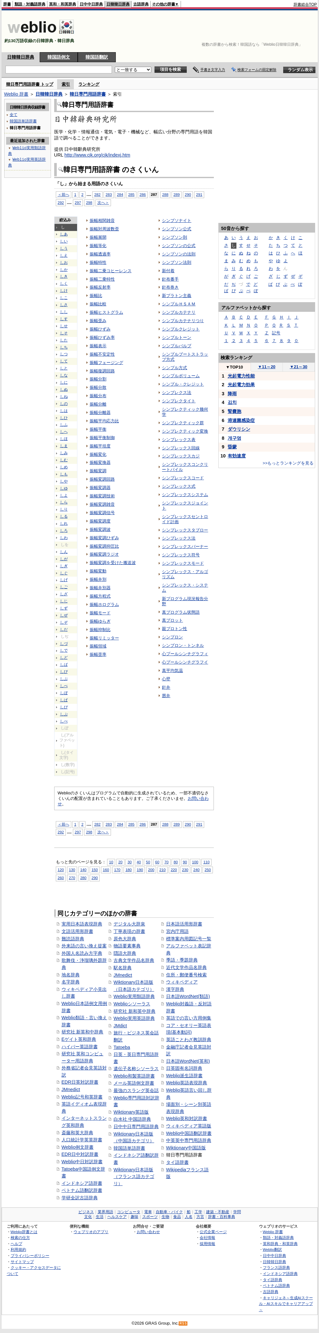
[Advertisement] (297, 31)
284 (120, 824)
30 (129, 862)
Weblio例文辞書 (78, 1147)
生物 (165, 1217)
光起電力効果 (241, 384)
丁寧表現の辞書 (129, 931)
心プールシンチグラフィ (185, 653)
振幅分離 (98, 404)
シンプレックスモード (183, 563)
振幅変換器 (100, 462)
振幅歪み (98, 320)
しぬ (64, 389)
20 (120, 862)
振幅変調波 (100, 529)
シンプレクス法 (176, 392)
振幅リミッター (104, 638)
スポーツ (150, 1217)
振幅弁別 (98, 579)
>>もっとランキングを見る (288, 463)
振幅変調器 (100, 487)
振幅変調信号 (102, 512)
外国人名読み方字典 (82, 953)
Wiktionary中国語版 (186, 1147)
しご (64, 587)
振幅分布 (98, 395)
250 (207, 870)
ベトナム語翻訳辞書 (82, 1190)
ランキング (88, 84)
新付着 (168, 270)
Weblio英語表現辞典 (186, 1082)
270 (72, 878)
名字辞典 (71, 981)
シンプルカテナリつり (183, 320)
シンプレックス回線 (181, 448)
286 (143, 194)
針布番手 (170, 279)
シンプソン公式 (176, 228)
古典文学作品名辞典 (134, 960)
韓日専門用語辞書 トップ (30, 84)
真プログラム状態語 (181, 612)
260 (61, 878)
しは (64, 410)
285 (131, 194)
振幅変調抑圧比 (104, 546)
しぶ (64, 678)
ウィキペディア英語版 (188, 1125)
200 (151, 870)
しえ (64, 255)
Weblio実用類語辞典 (134, 996)
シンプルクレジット (181, 329)
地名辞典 (71, 974)
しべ (64, 686)
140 (83, 870)
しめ (64, 467)
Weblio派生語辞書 (184, 1075)
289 (177, 194)
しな (64, 375)
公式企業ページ (213, 1232)
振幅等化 (98, 245)
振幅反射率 (100, 287)
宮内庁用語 (177, 931)
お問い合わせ (148, 1232)
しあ (64, 234)
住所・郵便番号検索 (186, 974)
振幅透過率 (100, 254)
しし (64, 312)
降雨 (232, 393)
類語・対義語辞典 (30, 4)
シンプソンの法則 (178, 254)
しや (64, 481)
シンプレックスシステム (185, 494)
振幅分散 (98, 387)
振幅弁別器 (100, 587)
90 (185, 862)
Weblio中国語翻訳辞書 (189, 1133)
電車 (148, 1212)
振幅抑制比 (100, 629)
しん (64, 552)
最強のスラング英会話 (136, 1090)
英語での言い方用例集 (188, 1018)
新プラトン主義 (176, 295)
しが (64, 559)
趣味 (134, 1217)
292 (61, 832)
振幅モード (100, 612)
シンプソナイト (176, 220)
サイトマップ (22, 1262)
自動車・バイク (169, 1212)
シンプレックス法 (178, 538)
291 (199, 194)
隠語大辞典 (125, 953)
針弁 (166, 687)
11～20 (266, 366)
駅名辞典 (123, 967)
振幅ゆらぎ (100, 621)
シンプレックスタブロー (185, 530)
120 (61, 870)
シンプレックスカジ (181, 456)
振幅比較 (98, 304)
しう (64, 248)
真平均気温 (172, 670)
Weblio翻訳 (272, 1249)
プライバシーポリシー (30, 1255)
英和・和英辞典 (62, 4)
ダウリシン (239, 429)
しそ (64, 333)
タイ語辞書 (177, 1162)
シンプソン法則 (176, 262)
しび (64, 671)
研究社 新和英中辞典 (134, 1011)
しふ (64, 424)
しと (64, 368)
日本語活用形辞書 (184, 923)
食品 (177, 1217)
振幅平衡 (98, 429)
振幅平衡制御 (102, 437)
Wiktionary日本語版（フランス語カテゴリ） (134, 1176)
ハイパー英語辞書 (80, 1046)
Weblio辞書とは (24, 1232)
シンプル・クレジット (183, 384)
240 (196, 870)
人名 (189, 1217)
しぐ (64, 573)
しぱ (64, 700)
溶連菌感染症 (241, 420)
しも (64, 474)
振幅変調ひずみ (104, 537)
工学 (198, 1212)
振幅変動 (98, 571)
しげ (64, 580)
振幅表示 (98, 345)
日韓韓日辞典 (118, 4)
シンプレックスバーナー (185, 546)
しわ (64, 537)
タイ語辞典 (272, 1280)
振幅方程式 (100, 596)
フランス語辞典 (276, 1267)
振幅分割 (98, 379)
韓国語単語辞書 (129, 1148)
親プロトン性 (174, 628)
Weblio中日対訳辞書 (82, 1161)
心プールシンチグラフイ (185, 662)
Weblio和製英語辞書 (134, 1076)
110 (206, 862)
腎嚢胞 (234, 411)
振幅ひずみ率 (102, 337)
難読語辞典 (73, 938)
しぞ (64, 622)
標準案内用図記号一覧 (188, 938)
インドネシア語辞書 (82, 1183)
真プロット (172, 620)
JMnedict (71, 1089)
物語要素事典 (127, 945)
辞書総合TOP (305, 4)
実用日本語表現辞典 (82, 923)
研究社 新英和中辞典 (83, 1031)
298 (89, 832)
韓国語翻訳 (96, 57)
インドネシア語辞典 (280, 1273)
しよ (64, 495)
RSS (183, 1323)
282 (97, 824)
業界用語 (105, 1212)
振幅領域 (98, 646)
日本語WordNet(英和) (188, 1061)
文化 (88, 1217)
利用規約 (18, 1249)
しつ (64, 354)
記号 (276, 333)
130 (72, 870)
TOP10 (234, 367)
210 (162, 870)
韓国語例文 (58, 57)
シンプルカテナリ (178, 312)
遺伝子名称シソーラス (136, 1068)
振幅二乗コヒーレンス (111, 270)
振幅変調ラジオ (104, 554)
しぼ (64, 693)
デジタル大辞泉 (129, 923)
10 (111, 862)
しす (64, 319)
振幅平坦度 (100, 446)
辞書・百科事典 (221, 1217)
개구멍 (234, 438)
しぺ (64, 721)
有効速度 (237, 455)
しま (64, 446)
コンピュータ (128, 1212)
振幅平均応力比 (104, 420)
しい (64, 241)
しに (64, 382)
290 (188, 194)
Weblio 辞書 (16, 94)
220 (174, 870)
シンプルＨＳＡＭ (178, 304)
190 (140, 870)
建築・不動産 (217, 1212)
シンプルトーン (176, 337)
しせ (64, 326)
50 (148, 862)
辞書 (7, 4)
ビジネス (86, 1212)
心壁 (166, 678)
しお (64, 262)
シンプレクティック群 (183, 422)
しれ (64, 523)
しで (64, 650)
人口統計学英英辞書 (82, 1139)
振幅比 (96, 295)
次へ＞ (103, 832)
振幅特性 (98, 262)
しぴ (64, 707)
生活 (100, 1217)
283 (108, 824)
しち (64, 347)
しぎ (64, 566)
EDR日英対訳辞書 (80, 1082)
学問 (237, 1212)
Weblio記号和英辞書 (82, 1096)
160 (106, 870)
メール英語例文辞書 (134, 1083)
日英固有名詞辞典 (184, 1068)
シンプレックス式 (178, 486)
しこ (64, 297)
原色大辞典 (125, 938)
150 (95, 870)
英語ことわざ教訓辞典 (188, 1039)
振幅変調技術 (102, 496)
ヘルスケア (117, 1217)
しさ (64, 304)
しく (64, 283)
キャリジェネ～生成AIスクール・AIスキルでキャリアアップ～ (286, 1304)
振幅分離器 (100, 412)
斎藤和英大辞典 (77, 1132)
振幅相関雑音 (102, 220)
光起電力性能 (241, 376)
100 (195, 862)
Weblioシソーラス (132, 1003)
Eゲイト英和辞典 (79, 1039)
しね (64, 396)
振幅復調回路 (102, 371)
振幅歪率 (98, 654)
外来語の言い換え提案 (84, 945)
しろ (64, 530)
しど (64, 657)
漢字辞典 (175, 989)
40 (139, 862)
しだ (64, 629)
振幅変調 (98, 470)
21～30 (298, 366)
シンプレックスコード (183, 477)
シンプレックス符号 (181, 554)
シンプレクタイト (178, 400)
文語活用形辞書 (77, 931)
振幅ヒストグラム (106, 312)
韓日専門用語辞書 (88, 94)
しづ (64, 643)
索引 (66, 84)
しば (64, 664)
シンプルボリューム (181, 375)
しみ (64, 453)
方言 (200, 1217)
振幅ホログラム (104, 604)
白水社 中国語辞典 (132, 1119)
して (64, 361)
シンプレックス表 (178, 439)
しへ (64, 431)
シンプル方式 (174, 367)
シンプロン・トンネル (183, 645)
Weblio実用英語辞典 (134, 1018)
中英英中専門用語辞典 (188, 1140)
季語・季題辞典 (182, 960)
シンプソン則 (174, 237)
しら (64, 502)
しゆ (64, 488)
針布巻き (170, 287)
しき (64, 276)
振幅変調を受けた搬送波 (113, 562)
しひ (64, 418)
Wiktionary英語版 (131, 1112)
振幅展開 (98, 237)
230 (185, 870)
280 (83, 878)
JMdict (120, 1025)
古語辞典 (141, 4)
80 (176, 862)
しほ (64, 438)
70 (166, 862)
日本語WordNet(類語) (188, 996)
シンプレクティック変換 (185, 431)
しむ (64, 460)
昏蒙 (232, 446)
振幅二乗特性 (102, 279)
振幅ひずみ (100, 329)
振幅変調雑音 (102, 504)
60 (157, 862)
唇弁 (166, 695)
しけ (64, 290)
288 (165, 194)
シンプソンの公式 (178, 245)
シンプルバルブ (176, 345)
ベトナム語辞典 (276, 1285)
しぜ (64, 615)
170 (117, 870)
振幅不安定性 (102, 354)
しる (64, 516)
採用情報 (207, 1244)
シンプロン (172, 637)
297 (78, 832)
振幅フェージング (106, 362)
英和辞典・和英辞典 (280, 1244)
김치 (232, 402)
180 (128, 870)
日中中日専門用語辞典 (136, 1126)
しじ (64, 601)
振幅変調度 (100, 521)
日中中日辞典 (91, 4)
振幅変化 (98, 454)
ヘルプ (16, 1244)
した (64, 340)
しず (64, 608)
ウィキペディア (182, 981)
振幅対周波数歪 (104, 228)
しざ (64, 594)
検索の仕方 (20, 1237)
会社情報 (207, 1237)
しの (64, 403)
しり (64, 509)
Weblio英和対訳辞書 (186, 1118)
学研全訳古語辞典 (80, 1197)
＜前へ (63, 824)
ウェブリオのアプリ (91, 1232)
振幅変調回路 (102, 479)
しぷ (64, 714)
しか (64, 269)
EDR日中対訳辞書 (80, 1154)
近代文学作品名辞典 (186, 967)
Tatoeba (122, 1047)
